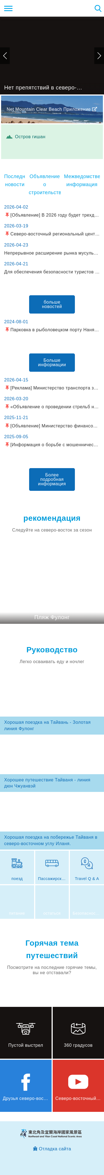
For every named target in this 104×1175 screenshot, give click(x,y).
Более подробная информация (52, 479)
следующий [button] (99, 55)
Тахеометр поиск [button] (98, 8)
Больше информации (52, 362)
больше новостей (52, 304)
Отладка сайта (55, 1148)
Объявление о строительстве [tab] (45, 184)
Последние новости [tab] (15, 180)
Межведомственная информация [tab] (82, 180)
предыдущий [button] (5, 55)
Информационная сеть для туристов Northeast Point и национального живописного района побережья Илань (38, 8)
